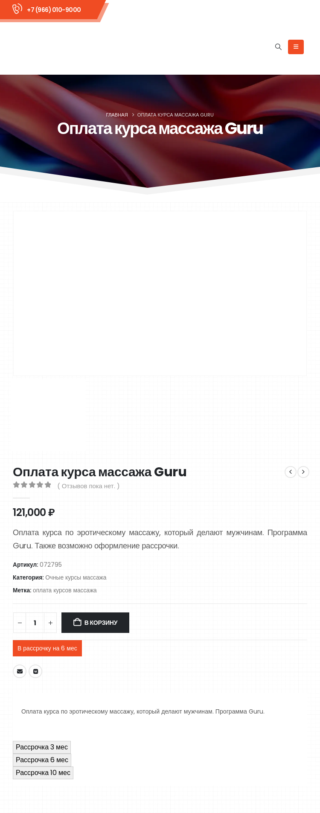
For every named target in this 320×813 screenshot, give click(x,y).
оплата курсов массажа (65, 590)
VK (35, 671)
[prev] (291, 472)
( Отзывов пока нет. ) (88, 485)
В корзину (100, 622)
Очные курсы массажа (75, 578)
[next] (303, 472)
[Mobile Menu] (296, 47)
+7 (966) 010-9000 (54, 10)
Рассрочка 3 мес (42, 747)
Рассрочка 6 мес (42, 760)
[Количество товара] (35, 622)
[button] (278, 46)
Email (19, 671)
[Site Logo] (47, 47)
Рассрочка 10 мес (43, 773)
